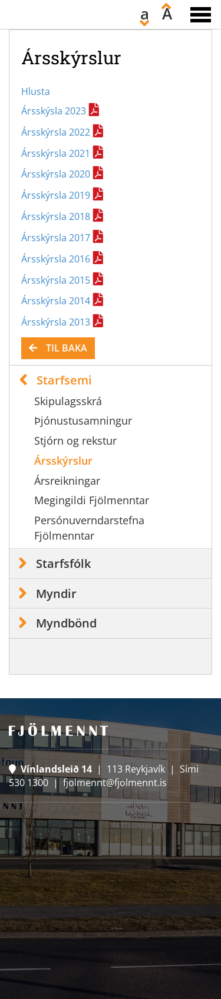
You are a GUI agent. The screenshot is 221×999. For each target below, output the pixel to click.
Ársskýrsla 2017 (55, 237)
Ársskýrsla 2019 (55, 195)
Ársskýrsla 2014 (55, 300)
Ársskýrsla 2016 (55, 258)
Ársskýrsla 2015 (55, 280)
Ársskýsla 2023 (53, 110)
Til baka (66, 347)
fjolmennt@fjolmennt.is (115, 782)
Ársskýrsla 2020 (55, 173)
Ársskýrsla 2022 (55, 132)
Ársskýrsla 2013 (55, 322)
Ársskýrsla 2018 (55, 216)
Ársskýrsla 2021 (55, 153)
